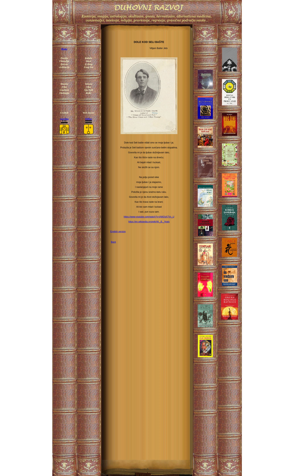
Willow (88, 118)
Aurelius (64, 118)
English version (118, 231)
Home (64, 48)
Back (113, 242)
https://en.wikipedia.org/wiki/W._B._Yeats (149, 221)
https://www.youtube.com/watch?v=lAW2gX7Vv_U (149, 216)
